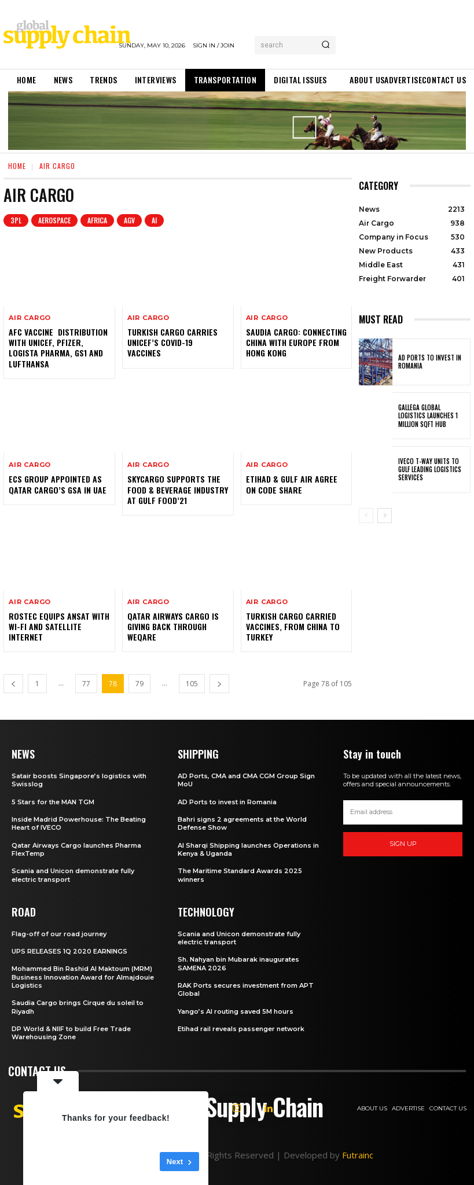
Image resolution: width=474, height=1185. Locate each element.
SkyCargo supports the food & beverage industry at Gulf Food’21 (177, 489)
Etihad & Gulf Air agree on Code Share (291, 484)
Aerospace (54, 220)
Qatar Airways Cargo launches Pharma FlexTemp (76, 849)
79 (139, 684)
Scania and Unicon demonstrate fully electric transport (239, 938)
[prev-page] (13, 683)
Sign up (403, 844)
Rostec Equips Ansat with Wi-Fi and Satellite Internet (59, 626)
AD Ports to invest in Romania (429, 361)
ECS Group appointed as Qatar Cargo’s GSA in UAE (57, 484)
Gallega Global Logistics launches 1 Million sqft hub (428, 416)
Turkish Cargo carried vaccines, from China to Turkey (293, 626)
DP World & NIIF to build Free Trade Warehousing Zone (71, 1033)
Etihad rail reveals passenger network (241, 1029)
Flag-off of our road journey (59, 934)
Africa (97, 220)
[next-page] (219, 683)
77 (86, 684)
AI (154, 220)
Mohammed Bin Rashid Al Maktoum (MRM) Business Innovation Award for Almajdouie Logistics (83, 977)
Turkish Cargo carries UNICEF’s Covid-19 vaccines (172, 342)
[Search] (325, 45)
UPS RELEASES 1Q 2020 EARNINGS (69, 951)
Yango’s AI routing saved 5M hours (235, 1011)
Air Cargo (30, 318)
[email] (402, 812)
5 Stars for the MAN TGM (53, 802)
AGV (129, 220)
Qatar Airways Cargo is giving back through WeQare (173, 626)
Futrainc (357, 1155)
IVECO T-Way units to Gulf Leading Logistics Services (429, 470)
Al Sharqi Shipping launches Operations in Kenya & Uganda (248, 849)
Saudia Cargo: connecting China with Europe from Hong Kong (296, 342)
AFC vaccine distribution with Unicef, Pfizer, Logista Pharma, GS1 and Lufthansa (58, 348)
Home (17, 166)
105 (192, 684)
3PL (15, 220)
